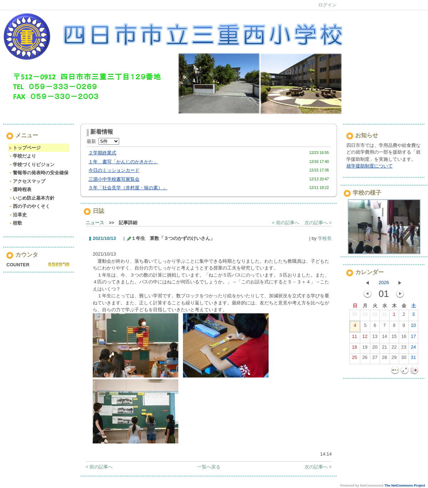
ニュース (95, 222)
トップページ (25, 147)
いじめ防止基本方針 (32, 198)
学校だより (22, 156)
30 (374, 316)
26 (364, 359)
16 (403, 338)
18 (354, 348)
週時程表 (20, 189)
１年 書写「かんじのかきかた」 (123, 161)
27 (374, 359)
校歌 (15, 223)
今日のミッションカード (113, 170)
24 (413, 348)
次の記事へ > (318, 222)
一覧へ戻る (208, 466)
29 (364, 316)
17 (413, 338)
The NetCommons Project (404, 485)
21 (384, 348)
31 (384, 316)
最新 (103, 141)
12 (364, 338)
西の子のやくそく (29, 206)
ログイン (327, 4)
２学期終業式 (102, 152)
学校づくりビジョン (32, 164)
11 (354, 338)
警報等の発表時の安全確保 (38, 172)
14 (384, 338)
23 (403, 348)
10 (413, 327)
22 (394, 348)
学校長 (325, 238)
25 (354, 359)
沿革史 (18, 214)
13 (374, 338)
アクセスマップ (27, 181)
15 (394, 338)
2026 (384, 282)
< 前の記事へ (285, 222)
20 (374, 348)
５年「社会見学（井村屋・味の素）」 (127, 187)
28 (354, 315)
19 (364, 348)
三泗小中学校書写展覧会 (113, 179)
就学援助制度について (369, 166)
